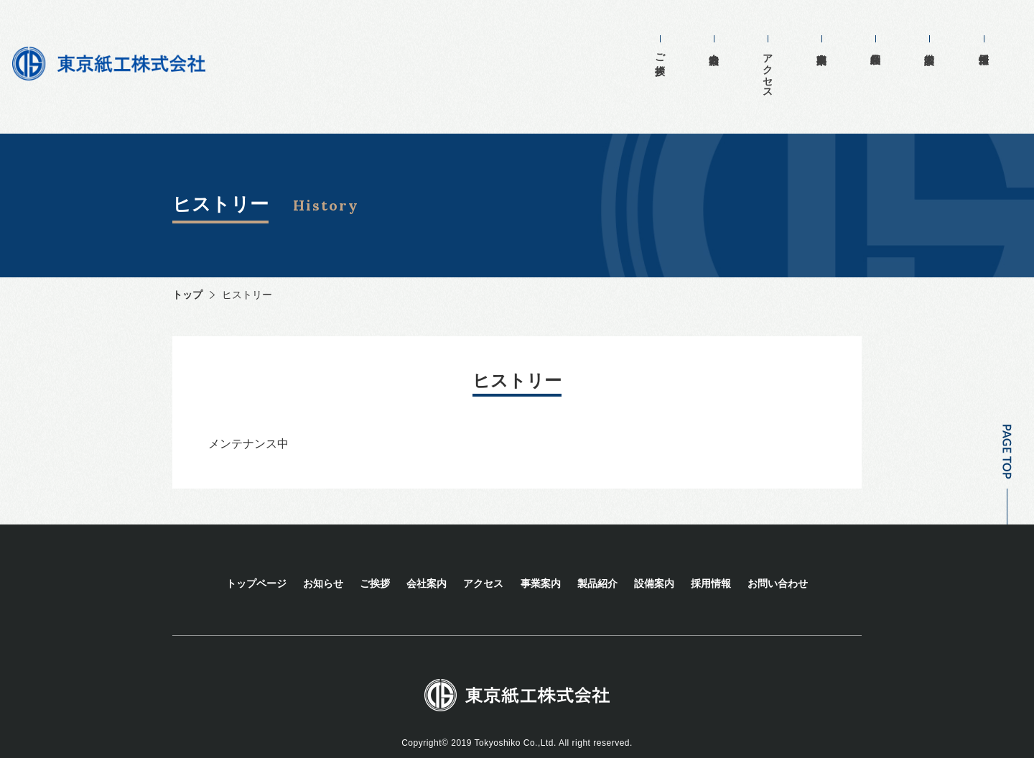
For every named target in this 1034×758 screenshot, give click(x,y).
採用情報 (983, 34)
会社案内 (746, 34)
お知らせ (323, 564)
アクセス (794, 63)
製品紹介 (888, 34)
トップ (187, 276)
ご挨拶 (699, 46)
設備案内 (936, 34)
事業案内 (841, 34)
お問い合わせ (777, 564)
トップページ (256, 564)
